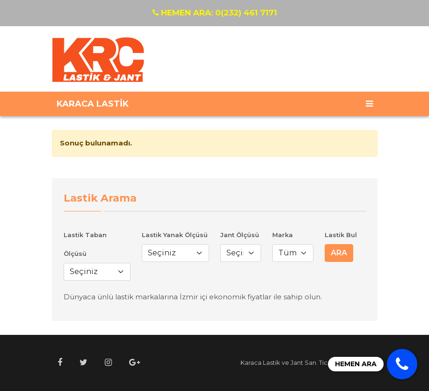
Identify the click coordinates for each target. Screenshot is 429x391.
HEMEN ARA (356, 364)
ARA (339, 252)
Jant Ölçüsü (239, 235)
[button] (60, 363)
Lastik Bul (341, 235)
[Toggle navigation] (369, 104)
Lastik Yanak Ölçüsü (175, 235)
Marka (282, 235)
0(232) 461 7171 (215, 12)
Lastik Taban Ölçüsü (85, 244)
